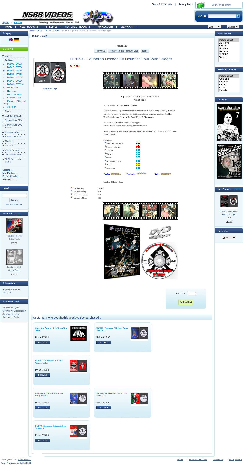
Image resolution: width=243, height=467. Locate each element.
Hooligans (11, 91)
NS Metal (229, 48)
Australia (229, 81)
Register (18, 22)
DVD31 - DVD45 (14, 70)
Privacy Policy (186, 4)
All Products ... (9, 179)
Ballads (229, 45)
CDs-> (8, 56)
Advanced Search (14, 204)
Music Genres (224, 33)
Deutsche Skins (14, 94)
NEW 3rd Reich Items (13, 160)
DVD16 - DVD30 (14, 67)
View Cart (127, 26)
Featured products (78, 26)
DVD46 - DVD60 (52, 30)
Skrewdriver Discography (14, 311)
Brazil (229, 87)
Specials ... (7, 170)
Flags (8, 111)
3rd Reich (11, 107)
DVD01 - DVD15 (14, 64)
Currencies (222, 231)
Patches (9, 145)
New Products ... (10, 173)
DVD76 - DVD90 (14, 81)
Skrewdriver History (11, 314)
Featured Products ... (12, 176)
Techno (229, 57)
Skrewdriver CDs (13, 120)
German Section (13, 116)
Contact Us (218, 459)
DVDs (39, 30)
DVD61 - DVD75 (14, 77)
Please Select (229, 39)
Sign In (5, 22)
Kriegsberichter (12, 132)
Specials (51, 26)
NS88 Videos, (24, 459)
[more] (17, 213)
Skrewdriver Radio (10, 317)
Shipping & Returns (11, 289)
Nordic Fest (12, 87)
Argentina (229, 79)
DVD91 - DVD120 (15, 84)
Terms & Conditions (162, 4)
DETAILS (42, 342)
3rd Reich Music (13, 154)
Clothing (9, 141)
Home (8, 26)
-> (9, 60)
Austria (229, 84)
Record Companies (226, 69)
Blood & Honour (13, 136)
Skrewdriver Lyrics (10, 307)
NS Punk (229, 51)
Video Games (12, 150)
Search (6, 188)
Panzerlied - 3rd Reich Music (14, 237)
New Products (29, 26)
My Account (105, 26)
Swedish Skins (13, 98)
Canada (229, 90)
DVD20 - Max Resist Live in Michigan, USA (228, 214)
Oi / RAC (229, 54)
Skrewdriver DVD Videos (13, 126)
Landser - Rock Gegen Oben (14, 268)
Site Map (6, 293)
